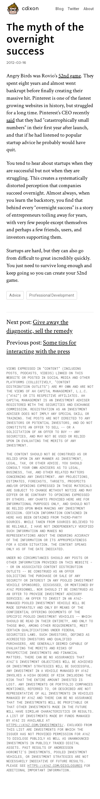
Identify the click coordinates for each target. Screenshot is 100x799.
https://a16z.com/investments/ (34, 725)
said (10, 120)
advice (15, 295)
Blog (59, 9)
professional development (51, 295)
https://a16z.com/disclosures (54, 765)
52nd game (69, 75)
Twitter (73, 9)
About (88, 9)
